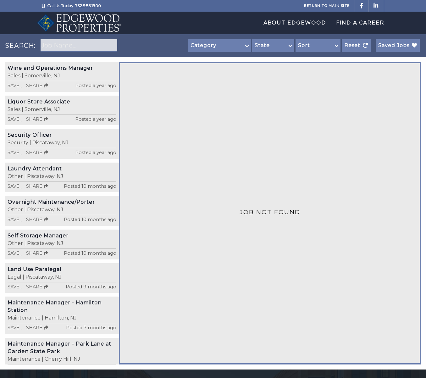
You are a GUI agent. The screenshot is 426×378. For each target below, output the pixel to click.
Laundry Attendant (35, 169)
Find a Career (360, 23)
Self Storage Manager (38, 236)
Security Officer (30, 135)
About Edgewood (294, 23)
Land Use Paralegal (35, 269)
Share (37, 85)
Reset (356, 45)
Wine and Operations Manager (50, 68)
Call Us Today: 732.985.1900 (74, 5)
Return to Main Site (326, 5)
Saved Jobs (397, 45)
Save (15, 85)
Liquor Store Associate (39, 102)
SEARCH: (20, 45)
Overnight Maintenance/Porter (51, 202)
